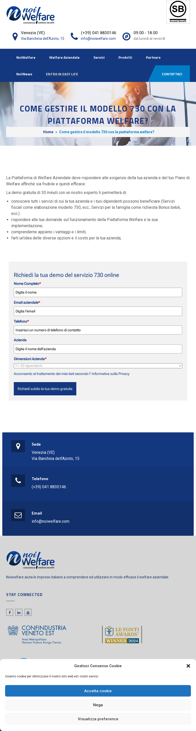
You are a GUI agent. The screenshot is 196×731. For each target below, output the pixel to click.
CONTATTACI (172, 74)
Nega (98, 705)
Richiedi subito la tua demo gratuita (45, 389)
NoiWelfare (25, 57)
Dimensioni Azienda (30, 359)
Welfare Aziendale (64, 57)
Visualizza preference (98, 719)
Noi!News (24, 74)
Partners (153, 57)
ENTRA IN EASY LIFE (62, 74)
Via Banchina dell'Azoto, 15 (42, 38)
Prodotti (125, 57)
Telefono (21, 321)
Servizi (99, 57)
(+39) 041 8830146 (49, 486)
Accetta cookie (98, 691)
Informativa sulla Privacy (110, 374)
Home (48, 132)
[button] (188, 665)
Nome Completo (27, 284)
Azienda (20, 340)
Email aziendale (27, 302)
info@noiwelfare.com (98, 38)
